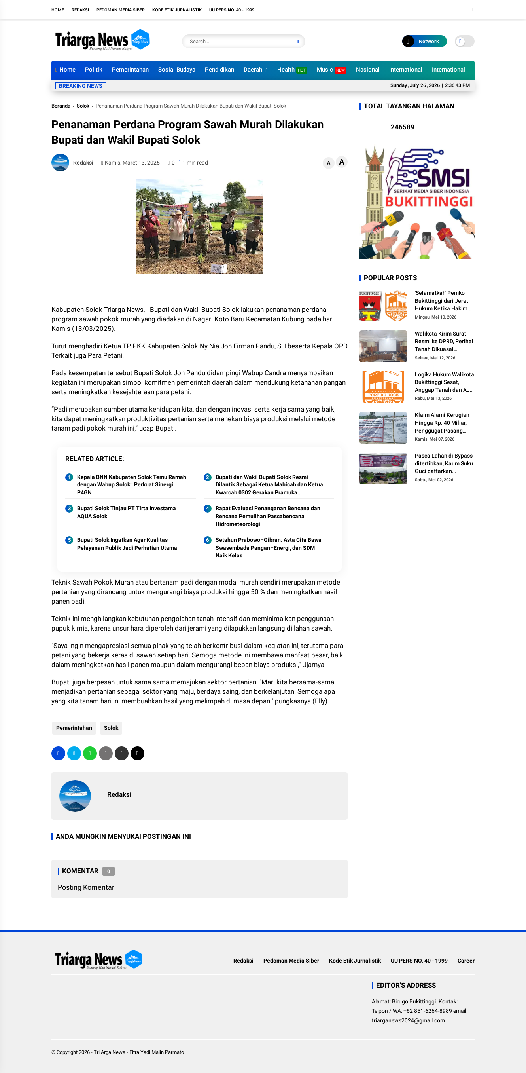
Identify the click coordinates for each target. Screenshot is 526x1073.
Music (331, 70)
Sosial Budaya (176, 69)
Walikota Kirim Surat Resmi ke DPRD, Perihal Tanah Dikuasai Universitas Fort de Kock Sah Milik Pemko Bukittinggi (444, 341)
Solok (83, 106)
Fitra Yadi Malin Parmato (156, 1052)
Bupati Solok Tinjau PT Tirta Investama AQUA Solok (126, 512)
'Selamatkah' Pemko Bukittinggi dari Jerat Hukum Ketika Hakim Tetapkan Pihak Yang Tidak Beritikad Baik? (441, 301)
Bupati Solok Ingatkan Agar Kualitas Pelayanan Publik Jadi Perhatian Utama (127, 544)
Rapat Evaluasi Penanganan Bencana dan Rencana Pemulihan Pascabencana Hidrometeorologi (268, 516)
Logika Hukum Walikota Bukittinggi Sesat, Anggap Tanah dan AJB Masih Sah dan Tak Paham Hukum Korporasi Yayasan (444, 382)
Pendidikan (219, 69)
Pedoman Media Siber (120, 10)
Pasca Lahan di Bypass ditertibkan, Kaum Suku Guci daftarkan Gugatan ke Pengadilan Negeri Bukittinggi (444, 463)
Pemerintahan (130, 69)
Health (292, 70)
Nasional (368, 69)
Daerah (253, 69)
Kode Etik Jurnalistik (177, 10)
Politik (93, 69)
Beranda (60, 106)
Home (57, 10)
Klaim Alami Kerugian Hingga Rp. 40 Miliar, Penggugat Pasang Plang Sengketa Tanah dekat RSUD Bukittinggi (444, 423)
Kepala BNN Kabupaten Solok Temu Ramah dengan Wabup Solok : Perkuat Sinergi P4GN (131, 485)
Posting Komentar (86, 887)
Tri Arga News (109, 1052)
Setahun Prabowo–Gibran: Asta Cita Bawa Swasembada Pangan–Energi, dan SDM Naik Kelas (269, 547)
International (405, 69)
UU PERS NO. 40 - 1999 (231, 10)
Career (466, 960)
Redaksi (80, 10)
